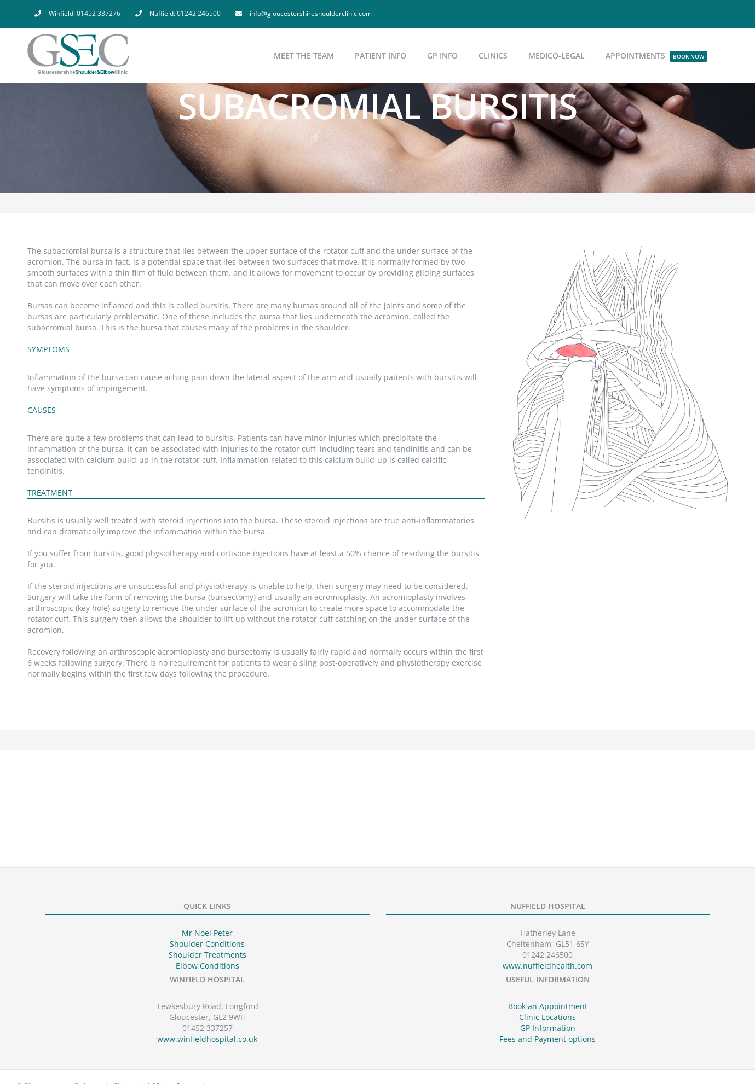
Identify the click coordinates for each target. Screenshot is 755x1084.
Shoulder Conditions (207, 944)
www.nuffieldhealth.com (547, 965)
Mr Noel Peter (207, 933)
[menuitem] (77, 13)
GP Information (547, 1028)
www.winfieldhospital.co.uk (207, 1039)
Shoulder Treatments (207, 954)
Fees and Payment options (547, 1039)
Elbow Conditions (207, 965)
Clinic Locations (547, 1017)
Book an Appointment (547, 1006)
